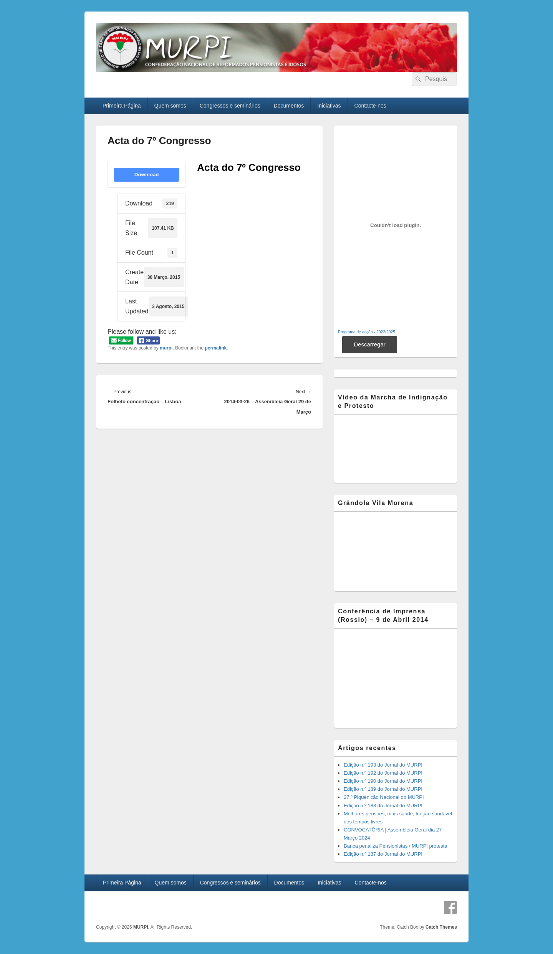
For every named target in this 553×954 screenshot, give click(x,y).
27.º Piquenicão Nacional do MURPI (384, 797)
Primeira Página (122, 106)
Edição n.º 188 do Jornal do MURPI (383, 805)
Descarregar (370, 344)
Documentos (289, 106)
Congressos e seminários (230, 106)
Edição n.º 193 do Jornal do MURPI (383, 765)
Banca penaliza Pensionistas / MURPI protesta (395, 846)
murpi (166, 348)
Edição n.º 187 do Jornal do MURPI (383, 854)
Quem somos (170, 106)
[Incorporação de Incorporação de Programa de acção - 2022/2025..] (395, 225)
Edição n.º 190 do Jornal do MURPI (383, 781)
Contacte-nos (370, 106)
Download (146, 174)
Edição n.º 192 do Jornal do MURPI (383, 773)
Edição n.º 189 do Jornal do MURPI (383, 789)
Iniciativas (329, 106)
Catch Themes (441, 927)
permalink (216, 348)
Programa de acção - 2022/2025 (366, 332)
